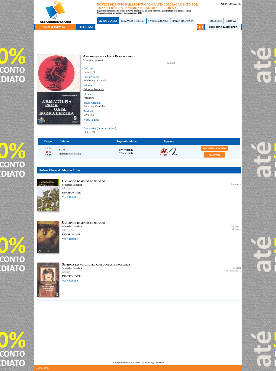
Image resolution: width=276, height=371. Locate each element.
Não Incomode (231, 271)
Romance (236, 184)
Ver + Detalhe (70, 197)
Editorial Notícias (94, 89)
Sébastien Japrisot (93, 60)
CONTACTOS (235, 4)
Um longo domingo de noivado (83, 181)
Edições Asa (68, 188)
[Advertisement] (139, 41)
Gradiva (66, 271)
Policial (171, 63)
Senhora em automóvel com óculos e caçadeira (96, 264)
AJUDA (224, 4)
